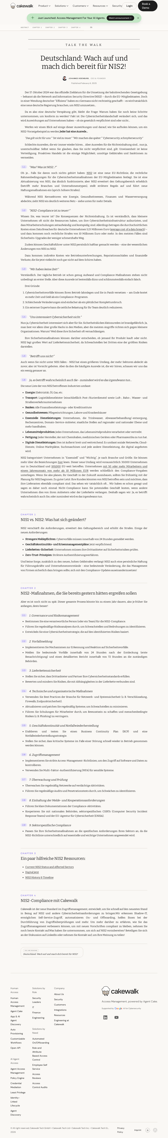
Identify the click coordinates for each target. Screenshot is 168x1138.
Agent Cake (16, 1011)
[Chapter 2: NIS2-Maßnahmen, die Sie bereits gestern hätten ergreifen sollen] (51, 28)
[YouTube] (116, 1017)
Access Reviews (36, 1076)
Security (117, 6)
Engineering (38, 1017)
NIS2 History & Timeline (39, 877)
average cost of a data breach (127, 229)
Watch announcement (120, 18)
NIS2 (89, 173)
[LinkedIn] (105, 1017)
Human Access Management (17, 1002)
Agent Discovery (15, 1112)
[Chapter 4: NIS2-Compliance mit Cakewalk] (77, 28)
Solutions (62, 6)
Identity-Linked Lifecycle (15, 1101)
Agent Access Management (17, 1070)
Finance (36, 1012)
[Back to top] (18, 27)
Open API (15, 1047)
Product (44, 6)
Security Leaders (36, 1000)
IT (33, 1007)
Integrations (60, 1009)
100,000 (56, 466)
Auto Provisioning (16, 1031)
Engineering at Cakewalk (61, 1022)
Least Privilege (17, 1092)
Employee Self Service (39, 1066)
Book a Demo (146, 6)
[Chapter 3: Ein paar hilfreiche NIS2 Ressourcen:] (64, 28)
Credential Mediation (15, 1085)
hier (60, 462)
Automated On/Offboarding (40, 1040)
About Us (59, 994)
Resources (100, 6)
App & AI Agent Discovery (15, 1020)
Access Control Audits (39, 1085)
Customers (81, 6)
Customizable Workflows (17, 1040)
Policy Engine (17, 1078)
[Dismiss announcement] (138, 18)
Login (129, 6)
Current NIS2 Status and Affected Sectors (49, 867)
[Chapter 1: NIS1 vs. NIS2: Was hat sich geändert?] (38, 28)
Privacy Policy (120, 1130)
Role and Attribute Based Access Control (39, 1053)
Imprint (137, 1130)
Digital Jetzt (32, 872)
